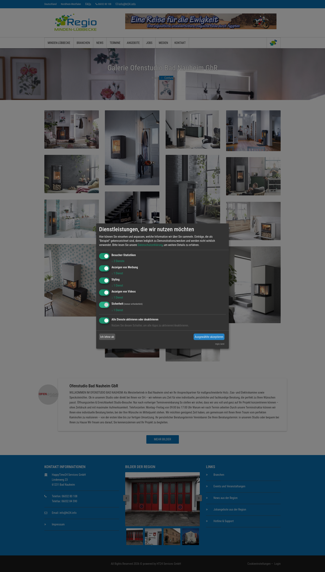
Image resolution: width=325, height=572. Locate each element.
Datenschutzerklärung (150, 245)
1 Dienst (117, 273)
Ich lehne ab (107, 336)
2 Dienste (118, 261)
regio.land (219, 344)
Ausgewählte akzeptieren (209, 336)
